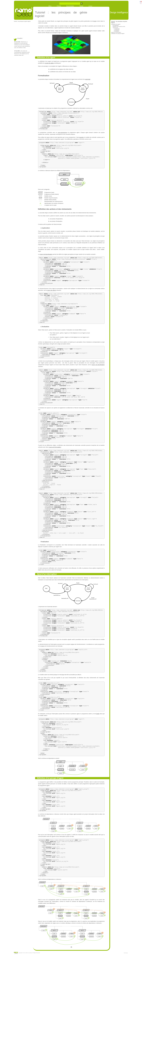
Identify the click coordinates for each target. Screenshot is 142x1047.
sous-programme (62, 136)
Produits (59, 6)
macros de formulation (55, 483)
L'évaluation (116, 30)
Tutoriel (81, 6)
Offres (49, 6)
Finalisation (116, 31)
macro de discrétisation (46, 263)
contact (90, 6)
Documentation (70, 6)
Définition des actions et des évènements (55, 218)
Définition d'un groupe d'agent (117, 33)
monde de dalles (49, 63)
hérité (97, 785)
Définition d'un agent (115, 24)
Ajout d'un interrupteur (116, 32)
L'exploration (117, 28)
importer (81, 141)
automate (87, 79)
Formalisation (116, 25)
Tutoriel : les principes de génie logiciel (22, 21)
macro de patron (51, 305)
